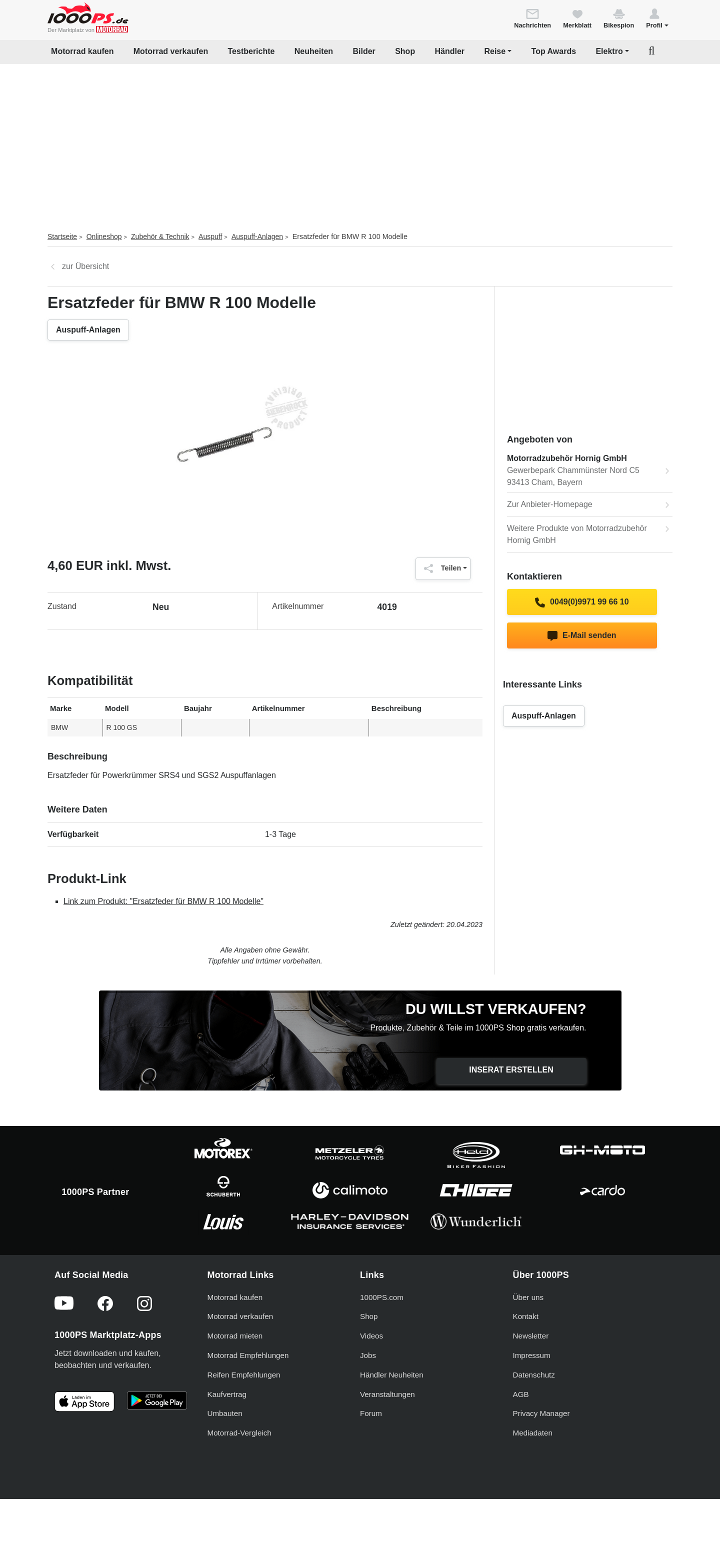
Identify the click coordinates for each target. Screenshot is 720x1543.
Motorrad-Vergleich (240, 1472)
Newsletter (531, 1374)
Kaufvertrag (227, 1432)
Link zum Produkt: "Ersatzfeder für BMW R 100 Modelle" (164, 901)
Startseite (62, 236)
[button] (657, 18)
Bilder (363, 51)
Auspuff (210, 236)
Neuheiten (313, 51)
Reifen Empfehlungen (244, 1413)
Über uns (528, 1336)
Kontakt (526, 1355)
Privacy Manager (541, 1452)
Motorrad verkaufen (171, 51)
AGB (521, 1432)
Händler (450, 51)
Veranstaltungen (387, 1432)
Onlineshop (104, 236)
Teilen (440, 568)
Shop (405, 51)
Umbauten (225, 1452)
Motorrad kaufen (82, 51)
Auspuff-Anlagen (257, 236)
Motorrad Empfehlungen (248, 1394)
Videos (371, 1374)
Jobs (368, 1394)
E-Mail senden (582, 636)
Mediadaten (532, 1472)
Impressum (531, 1394)
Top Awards (554, 51)
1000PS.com (382, 1336)
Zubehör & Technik (160, 236)
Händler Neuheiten (392, 1413)
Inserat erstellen (511, 1070)
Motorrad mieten (235, 1374)
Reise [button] (495, 51)
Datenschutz (534, 1413)
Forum (371, 1452)
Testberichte (251, 51)
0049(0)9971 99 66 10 (581, 602)
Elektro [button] (609, 51)
